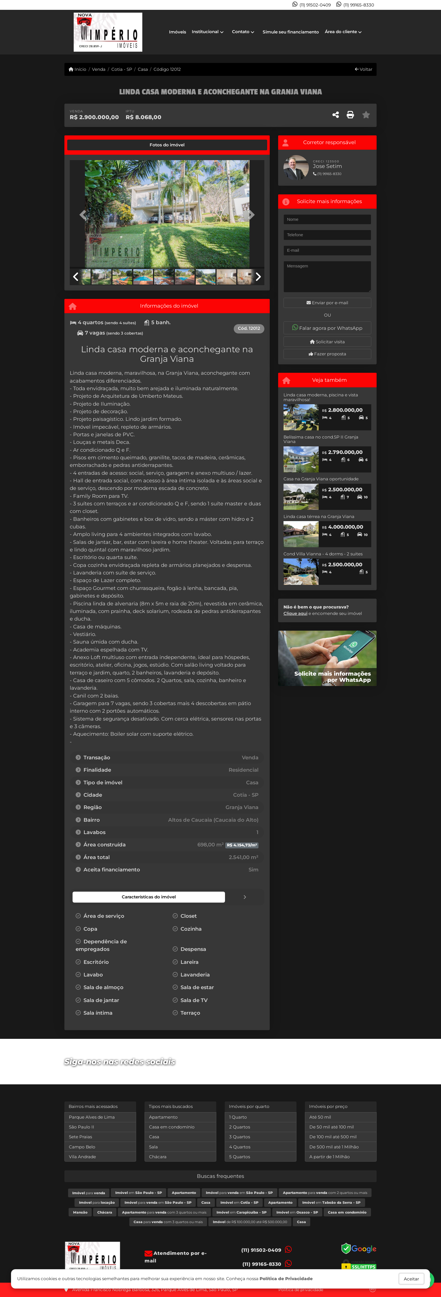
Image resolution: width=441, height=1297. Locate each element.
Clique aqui (295, 613)
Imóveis (177, 32)
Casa (143, 69)
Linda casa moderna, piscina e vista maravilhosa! (321, 397)
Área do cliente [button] (341, 31)
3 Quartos (239, 1136)
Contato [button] (240, 31)
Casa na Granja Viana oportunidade (321, 478)
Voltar (363, 69)
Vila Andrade (82, 1156)
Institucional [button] (205, 31)
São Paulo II (81, 1126)
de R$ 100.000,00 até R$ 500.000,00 (250, 1221)
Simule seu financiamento (291, 32)
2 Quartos (239, 1126)
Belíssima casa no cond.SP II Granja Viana (321, 439)
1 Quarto (238, 1116)
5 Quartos (239, 1156)
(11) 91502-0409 (315, 5)
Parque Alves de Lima (92, 1116)
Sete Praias (80, 1136)
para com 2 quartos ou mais (325, 1192)
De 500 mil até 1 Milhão (334, 1146)
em (138, 1192)
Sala (153, 1146)
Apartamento (163, 1116)
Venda (98, 69)
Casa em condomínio (172, 1126)
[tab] (89, 145)
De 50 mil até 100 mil (331, 1126)
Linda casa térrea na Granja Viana (319, 516)
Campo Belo (82, 1146)
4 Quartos (239, 1146)
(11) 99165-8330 (358, 5)
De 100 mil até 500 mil (333, 1136)
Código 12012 (167, 69)
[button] (84, 215)
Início (77, 69)
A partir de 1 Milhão (329, 1156)
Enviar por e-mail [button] (327, 302)
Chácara (157, 1156)
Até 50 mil (320, 1116)
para (88, 1193)
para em (239, 1192)
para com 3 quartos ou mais (164, 1212)
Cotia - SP (121, 69)
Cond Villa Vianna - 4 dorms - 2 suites (323, 553)
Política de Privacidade (286, 1278)
